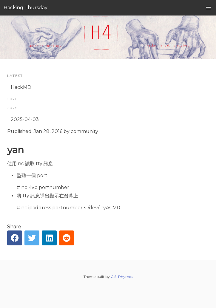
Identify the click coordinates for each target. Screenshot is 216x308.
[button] (208, 8)
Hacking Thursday (25, 7)
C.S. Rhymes (121, 276)
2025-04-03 (25, 119)
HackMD (21, 87)
